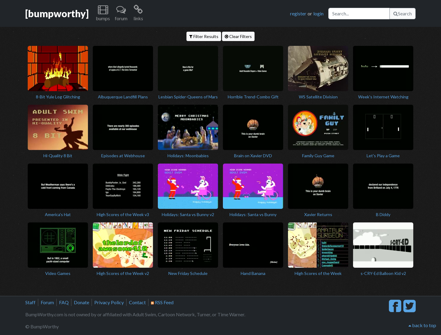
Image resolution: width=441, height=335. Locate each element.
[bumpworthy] (57, 13)
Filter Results (203, 36)
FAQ (64, 302)
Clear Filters (238, 36)
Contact (137, 302)
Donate (81, 302)
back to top (422, 325)
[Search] (359, 13)
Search (402, 13)
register (298, 13)
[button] (102, 13)
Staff (30, 302)
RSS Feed (162, 302)
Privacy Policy (109, 302)
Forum (47, 302)
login (318, 13)
